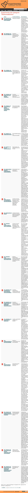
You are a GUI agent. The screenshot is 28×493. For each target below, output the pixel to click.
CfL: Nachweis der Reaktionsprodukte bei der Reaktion (7, 19)
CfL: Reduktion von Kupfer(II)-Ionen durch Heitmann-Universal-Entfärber (7, 291)
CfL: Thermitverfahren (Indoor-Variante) (7, 364)
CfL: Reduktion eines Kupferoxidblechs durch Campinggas (7, 225)
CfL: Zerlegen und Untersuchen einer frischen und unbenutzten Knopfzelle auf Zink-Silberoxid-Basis (8, 469)
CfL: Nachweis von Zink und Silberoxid (7, 34)
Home (2, 10)
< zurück (3, 487)
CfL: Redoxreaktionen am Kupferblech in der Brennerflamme (7, 200)
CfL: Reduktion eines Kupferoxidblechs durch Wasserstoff (7, 258)
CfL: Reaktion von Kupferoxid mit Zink (8, 134)
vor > (19, 487)
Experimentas (14, 4)
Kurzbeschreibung (16, 16)
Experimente (9, 10)
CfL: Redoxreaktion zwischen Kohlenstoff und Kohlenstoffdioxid (7, 170)
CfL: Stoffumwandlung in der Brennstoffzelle (8, 341)
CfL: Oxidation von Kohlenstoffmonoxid (8, 71)
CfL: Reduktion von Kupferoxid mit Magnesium (7, 320)
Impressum (17, 491)
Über (5, 10)
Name (5, 16)
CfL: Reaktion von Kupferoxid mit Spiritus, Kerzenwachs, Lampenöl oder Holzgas (7, 108)
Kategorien (15, 10)
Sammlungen (21, 10)
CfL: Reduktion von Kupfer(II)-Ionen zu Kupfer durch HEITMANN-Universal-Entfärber (7, 304)
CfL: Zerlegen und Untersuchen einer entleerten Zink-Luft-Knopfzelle (8, 413)
